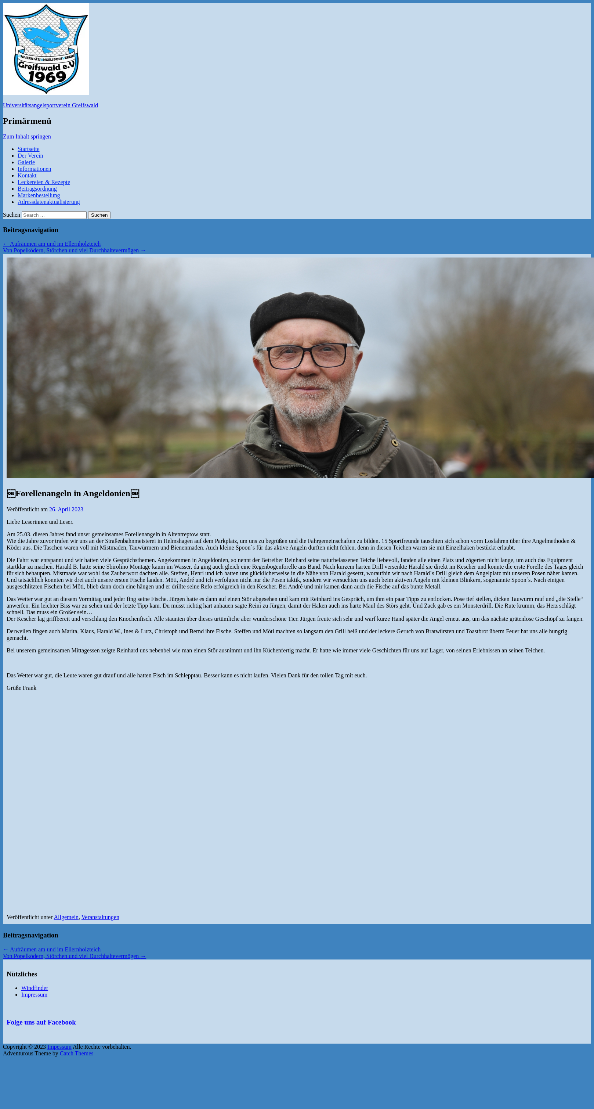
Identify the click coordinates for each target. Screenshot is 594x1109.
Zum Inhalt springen (27, 136)
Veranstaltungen (100, 917)
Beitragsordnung (37, 189)
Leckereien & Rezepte (44, 182)
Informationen (34, 169)
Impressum (34, 994)
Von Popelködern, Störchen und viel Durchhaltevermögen (74, 250)
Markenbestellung (39, 195)
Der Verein (30, 155)
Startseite (29, 149)
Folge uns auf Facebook (41, 1022)
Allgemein (66, 917)
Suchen (11, 215)
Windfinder (34, 988)
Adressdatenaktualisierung (49, 202)
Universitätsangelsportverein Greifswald (50, 105)
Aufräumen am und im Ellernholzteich (52, 244)
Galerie (26, 162)
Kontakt (27, 175)
